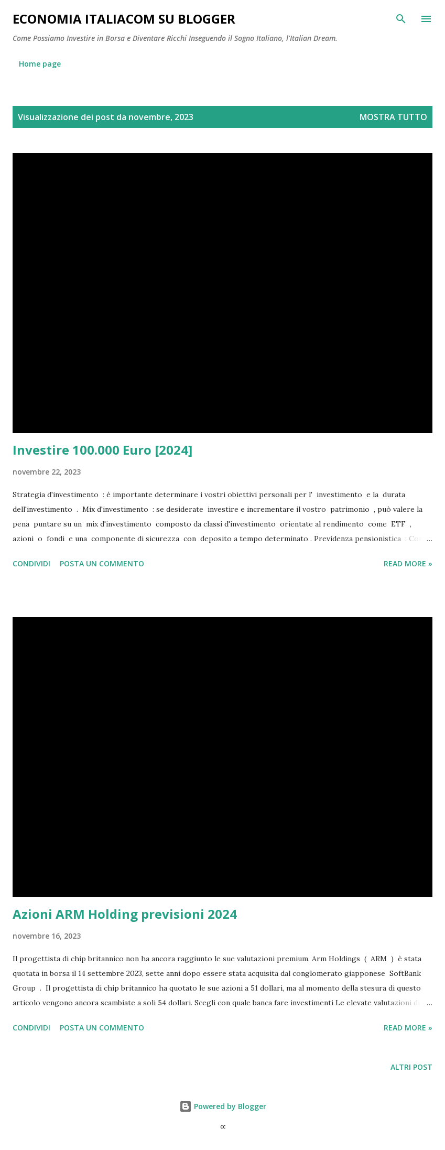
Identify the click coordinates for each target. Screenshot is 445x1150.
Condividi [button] (31, 563)
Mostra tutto (393, 117)
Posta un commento (102, 563)
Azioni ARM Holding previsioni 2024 (125, 913)
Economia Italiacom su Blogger (124, 18)
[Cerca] (401, 19)
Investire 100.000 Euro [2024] (102, 449)
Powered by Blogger (222, 1106)
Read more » (408, 563)
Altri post (411, 1067)
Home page (40, 64)
